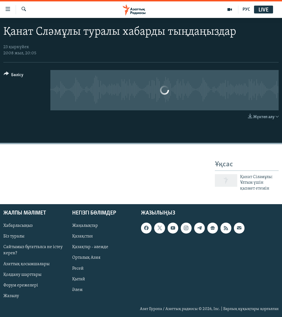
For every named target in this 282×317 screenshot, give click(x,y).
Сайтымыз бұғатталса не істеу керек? (33, 250)
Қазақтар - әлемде (90, 247)
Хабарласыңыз (18, 225)
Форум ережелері (20, 285)
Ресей (78, 268)
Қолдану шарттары (22, 274)
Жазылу (11, 296)
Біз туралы (13, 236)
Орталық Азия (86, 257)
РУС (246, 9)
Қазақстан (82, 236)
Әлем (77, 290)
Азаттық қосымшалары (26, 264)
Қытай (78, 279)
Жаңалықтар (85, 225)
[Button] (14, 75)
